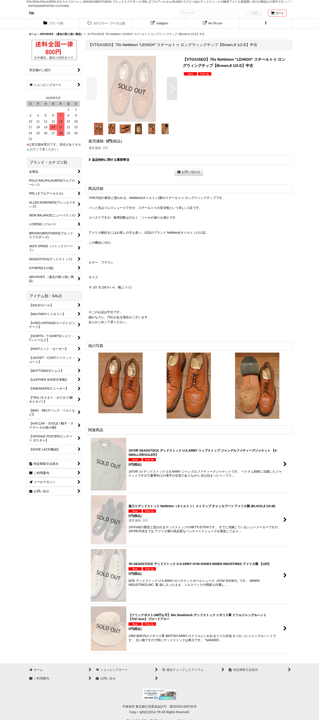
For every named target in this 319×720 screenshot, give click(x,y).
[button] (265, 24)
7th (31, 13)
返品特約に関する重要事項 (109, 159)
